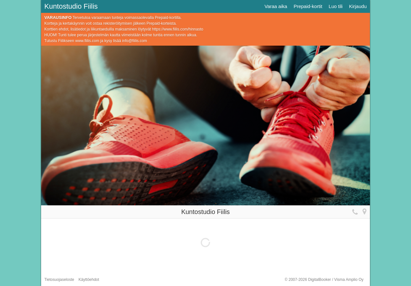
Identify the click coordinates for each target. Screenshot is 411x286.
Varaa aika (276, 6)
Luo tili (336, 6)
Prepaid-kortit (307, 6)
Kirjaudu (358, 6)
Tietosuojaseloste (59, 279)
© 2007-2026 (324, 279)
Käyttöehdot (89, 279)
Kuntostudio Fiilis (71, 6)
